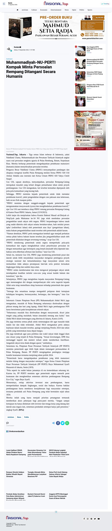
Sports (90, 10)
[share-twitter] (63, 423)
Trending (106, 4)
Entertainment (56, 10)
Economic (43, 10)
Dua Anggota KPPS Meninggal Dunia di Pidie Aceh (94, 48)
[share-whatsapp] (67, 423)
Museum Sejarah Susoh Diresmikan (94, 98)
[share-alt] (53, 423)
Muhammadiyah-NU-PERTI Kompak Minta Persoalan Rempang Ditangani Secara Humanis (95, 61)
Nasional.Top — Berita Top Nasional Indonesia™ (15, 525)
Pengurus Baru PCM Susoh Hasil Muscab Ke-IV (95, 85)
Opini (74, 10)
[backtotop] (56, 512)
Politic (82, 10)
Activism (25, 10)
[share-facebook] (58, 423)
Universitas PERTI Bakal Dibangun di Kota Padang (95, 73)
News (67, 10)
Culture (34, 10)
